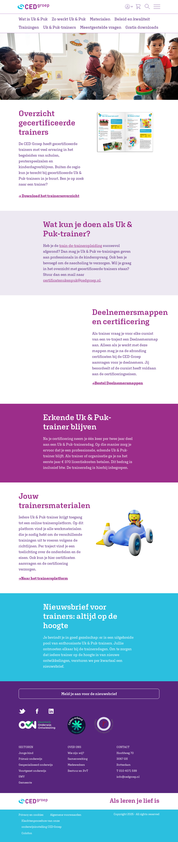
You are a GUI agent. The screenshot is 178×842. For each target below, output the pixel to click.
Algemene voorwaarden (65, 814)
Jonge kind (26, 753)
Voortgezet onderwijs (32, 770)
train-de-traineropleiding (80, 245)
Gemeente (25, 782)
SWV (22, 776)
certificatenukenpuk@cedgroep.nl (72, 280)
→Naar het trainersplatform (43, 578)
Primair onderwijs (30, 758)
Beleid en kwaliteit (132, 19)
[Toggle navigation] (156, 7)
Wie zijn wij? (76, 753)
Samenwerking (78, 758)
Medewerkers (76, 764)
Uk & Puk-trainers (59, 27)
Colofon (27, 833)
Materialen (100, 19)
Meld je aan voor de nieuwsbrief (89, 694)
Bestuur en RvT (78, 770)
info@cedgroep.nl (128, 776)
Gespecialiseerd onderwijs (36, 764)
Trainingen (29, 27)
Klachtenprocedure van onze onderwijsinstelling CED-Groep (41, 823)
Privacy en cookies (31, 814)
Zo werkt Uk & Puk (69, 19)
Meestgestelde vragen (100, 27)
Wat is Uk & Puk (33, 19)
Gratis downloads (141, 27)
